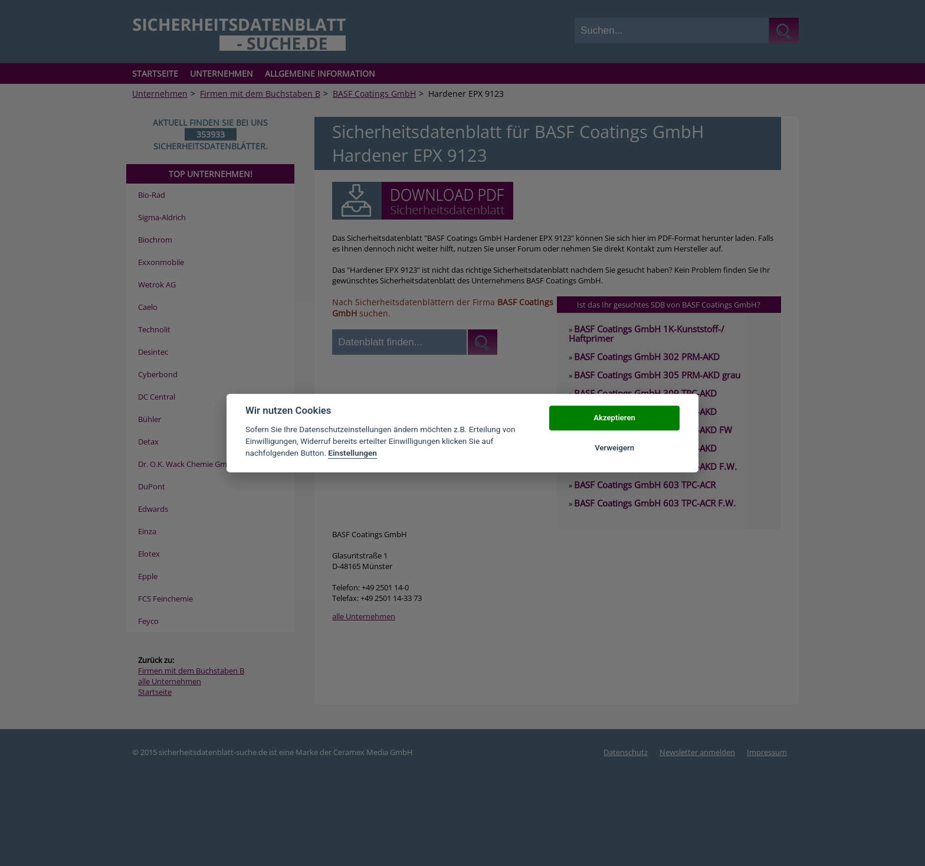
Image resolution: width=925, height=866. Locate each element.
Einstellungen (352, 453)
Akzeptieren (614, 418)
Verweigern (614, 447)
